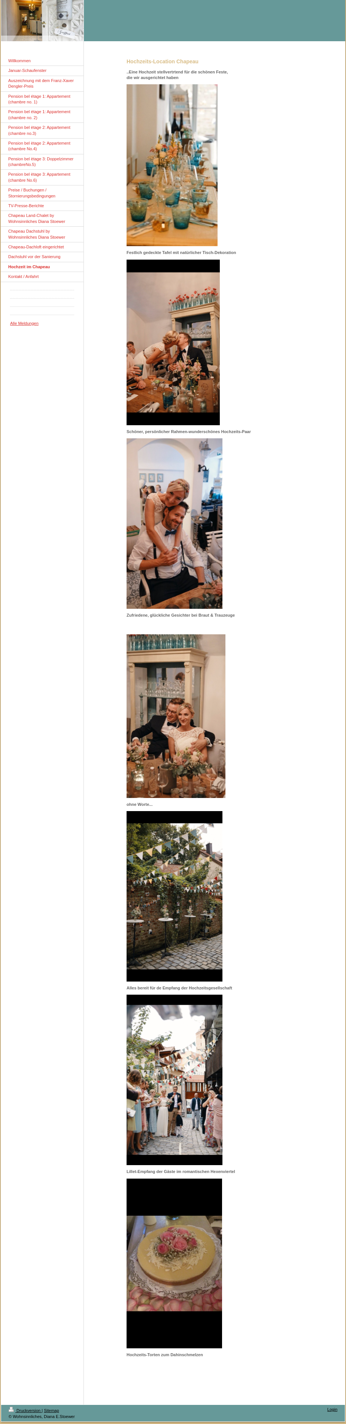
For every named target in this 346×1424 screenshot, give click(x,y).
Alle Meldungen (24, 323)
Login (332, 1409)
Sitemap (51, 1410)
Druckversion (25, 1410)
